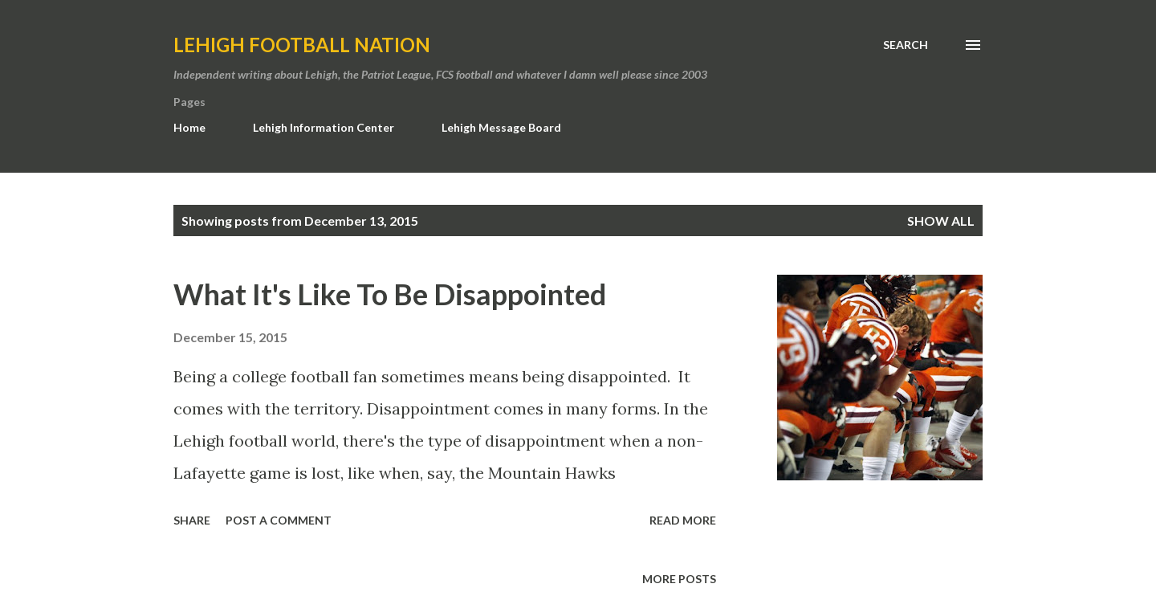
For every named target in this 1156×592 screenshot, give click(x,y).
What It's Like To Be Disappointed (389, 294)
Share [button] (191, 520)
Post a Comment (279, 520)
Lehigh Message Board (501, 127)
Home (189, 127)
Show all (941, 220)
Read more (682, 520)
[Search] (905, 45)
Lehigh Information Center (323, 127)
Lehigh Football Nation (301, 44)
